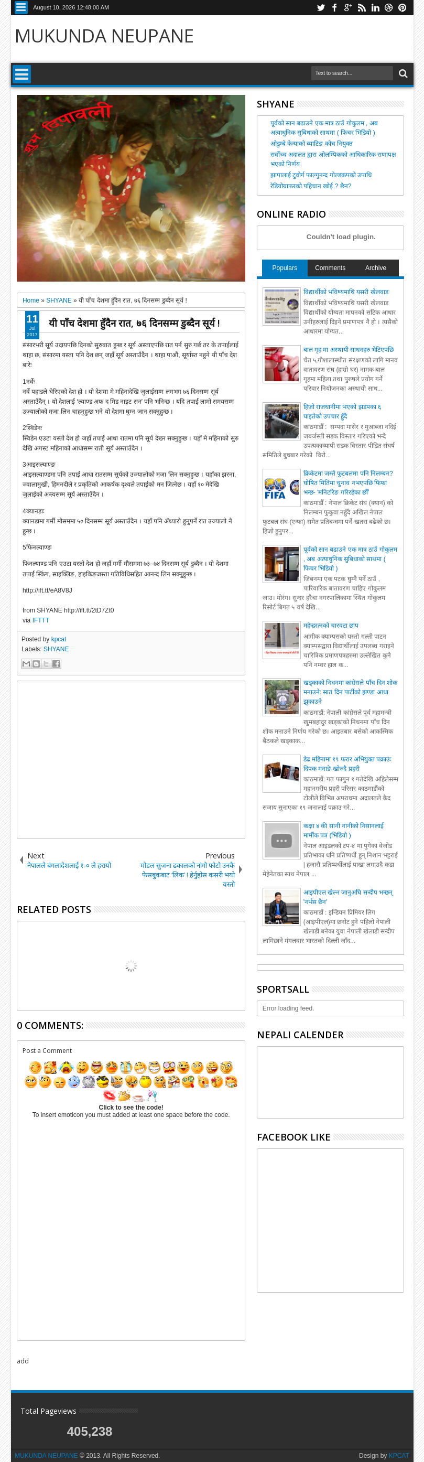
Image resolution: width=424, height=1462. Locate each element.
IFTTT (41, 620)
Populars (285, 268)
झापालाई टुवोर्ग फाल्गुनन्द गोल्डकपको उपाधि (321, 175)
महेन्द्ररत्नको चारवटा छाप (331, 625)
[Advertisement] (131, 759)
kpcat (59, 639)
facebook (334, 7)
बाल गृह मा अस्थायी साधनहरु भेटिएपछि (348, 349)
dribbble (389, 7)
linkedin (375, 7)
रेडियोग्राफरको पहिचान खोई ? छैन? (311, 186)
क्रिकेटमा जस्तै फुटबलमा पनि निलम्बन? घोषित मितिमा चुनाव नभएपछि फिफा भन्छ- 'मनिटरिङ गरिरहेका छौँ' (348, 483)
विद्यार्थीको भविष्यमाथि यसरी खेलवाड (345, 292)
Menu (21, 7)
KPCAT (399, 1455)
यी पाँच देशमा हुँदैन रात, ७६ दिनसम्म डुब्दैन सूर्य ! (134, 322)
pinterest (402, 7)
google (348, 7)
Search (402, 73)
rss (361, 7)
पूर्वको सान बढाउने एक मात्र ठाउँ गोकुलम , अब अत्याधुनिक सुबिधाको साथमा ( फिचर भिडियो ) (350, 559)
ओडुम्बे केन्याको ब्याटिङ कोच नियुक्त (311, 143)
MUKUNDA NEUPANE (104, 35)
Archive (375, 268)
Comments (330, 268)
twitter (321, 7)
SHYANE (56, 649)
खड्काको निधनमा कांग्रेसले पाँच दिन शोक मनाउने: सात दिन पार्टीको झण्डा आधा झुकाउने (350, 692)
